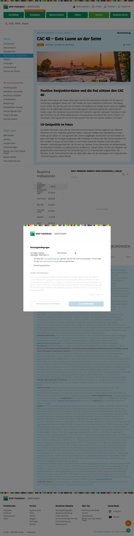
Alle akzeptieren (86, 304)
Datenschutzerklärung (47, 261)
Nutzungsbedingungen (51, 259)
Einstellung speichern (42, 266)
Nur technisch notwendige (48, 304)
